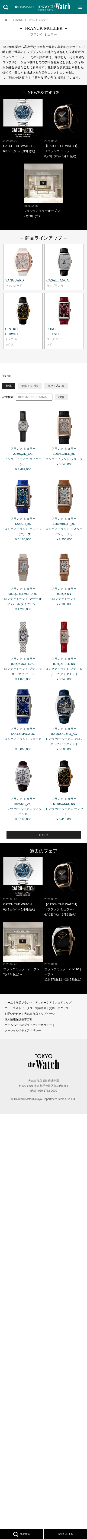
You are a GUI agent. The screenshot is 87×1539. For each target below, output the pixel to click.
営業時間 (40, 1008)
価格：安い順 (29, 386)
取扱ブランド (24, 1002)
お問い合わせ (13, 1013)
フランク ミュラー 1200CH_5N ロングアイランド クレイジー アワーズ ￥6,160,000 (23, 509)
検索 (61, 397)
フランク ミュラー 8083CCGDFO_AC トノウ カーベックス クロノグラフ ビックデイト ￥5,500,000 (64, 718)
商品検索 (21, 1534)
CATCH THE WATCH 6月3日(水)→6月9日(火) (23, 126)
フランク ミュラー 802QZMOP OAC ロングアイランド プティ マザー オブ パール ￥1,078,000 (23, 649)
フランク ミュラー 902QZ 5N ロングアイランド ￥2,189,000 (64, 576)
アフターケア (43, 1002)
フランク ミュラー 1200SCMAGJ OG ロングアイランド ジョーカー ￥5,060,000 (23, 718)
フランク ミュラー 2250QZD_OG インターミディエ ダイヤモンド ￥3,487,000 (23, 439)
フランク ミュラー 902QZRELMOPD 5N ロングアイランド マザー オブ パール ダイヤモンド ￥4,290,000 (23, 579)
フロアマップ (63, 1002)
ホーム (9, 1002)
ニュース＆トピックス (18, 1008)
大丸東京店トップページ (39, 1013)
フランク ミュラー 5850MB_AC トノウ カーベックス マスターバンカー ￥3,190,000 (23, 788)
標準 (9, 386)
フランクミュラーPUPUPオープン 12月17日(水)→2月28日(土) (64, 951)
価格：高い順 (56, 386)
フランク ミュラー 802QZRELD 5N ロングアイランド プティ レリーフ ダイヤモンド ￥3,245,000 (64, 649)
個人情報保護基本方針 (18, 1019)
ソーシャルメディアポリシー (23, 1030)
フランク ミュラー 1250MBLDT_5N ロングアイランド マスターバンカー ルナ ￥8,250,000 (64, 509)
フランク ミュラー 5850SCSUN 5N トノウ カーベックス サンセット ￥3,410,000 (64, 788)
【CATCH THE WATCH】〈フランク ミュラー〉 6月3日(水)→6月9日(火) (64, 128)
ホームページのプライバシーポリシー (28, 1025)
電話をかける (65, 1533)
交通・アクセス (59, 1008)
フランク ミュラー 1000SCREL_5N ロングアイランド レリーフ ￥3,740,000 (64, 436)
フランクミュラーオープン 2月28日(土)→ (43, 191)
